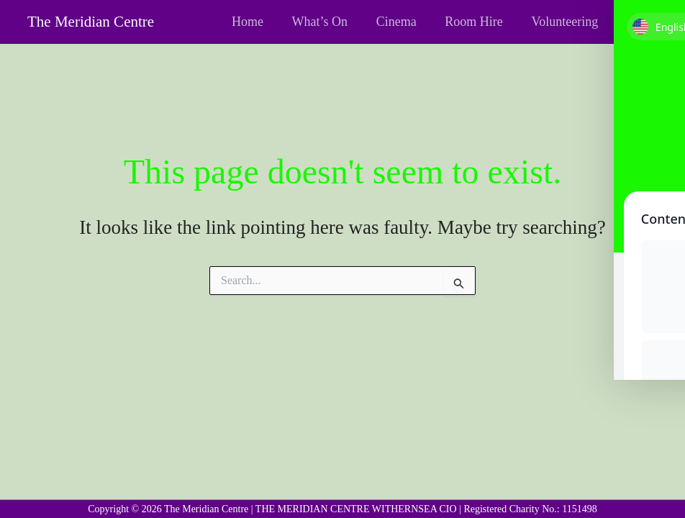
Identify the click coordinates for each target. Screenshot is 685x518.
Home (259, 21)
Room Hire (478, 21)
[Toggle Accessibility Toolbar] (655, 29)
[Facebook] (633, 23)
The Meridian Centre (90, 21)
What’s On (328, 21)
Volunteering (565, 21)
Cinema (403, 21)
